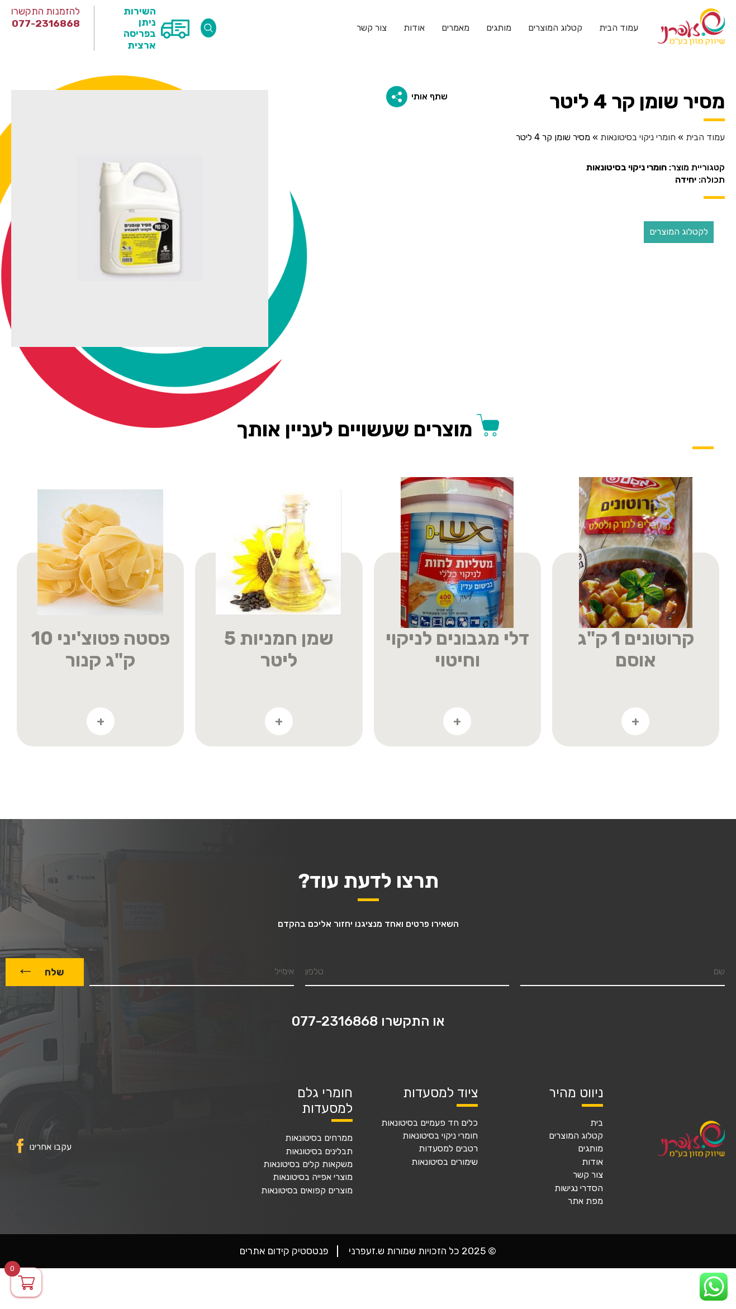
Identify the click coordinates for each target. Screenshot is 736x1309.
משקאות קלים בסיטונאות (308, 1164)
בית (596, 1123)
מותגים (498, 28)
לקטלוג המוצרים (678, 231)
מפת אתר (585, 1201)
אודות (414, 28)
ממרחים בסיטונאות (319, 1138)
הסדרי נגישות (578, 1188)
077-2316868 (46, 23)
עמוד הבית (618, 28)
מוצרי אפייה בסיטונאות (313, 1177)
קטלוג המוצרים (555, 28)
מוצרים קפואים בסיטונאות (307, 1191)
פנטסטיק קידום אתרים (284, 1250)
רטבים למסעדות (448, 1149)
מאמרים (455, 28)
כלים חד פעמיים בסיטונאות (429, 1123)
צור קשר (372, 28)
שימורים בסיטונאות (444, 1162)
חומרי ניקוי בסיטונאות (638, 137)
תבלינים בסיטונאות (319, 1151)
